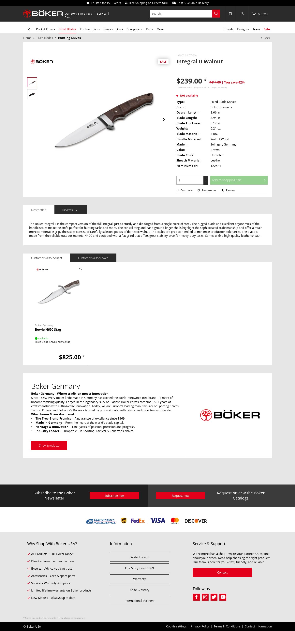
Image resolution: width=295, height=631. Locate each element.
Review (228, 190)
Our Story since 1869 (78, 13)
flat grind (128, 236)
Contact (222, 572)
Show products (49, 445)
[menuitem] (78, 13)
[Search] (216, 14)
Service (102, 13)
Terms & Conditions (227, 626)
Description (38, 210)
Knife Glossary (139, 590)
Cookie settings (176, 626)
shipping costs (196, 87)
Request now (180, 496)
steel (187, 224)
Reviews (70, 209)
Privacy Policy (200, 626)
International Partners (139, 601)
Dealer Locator (140, 557)
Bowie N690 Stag (48, 330)
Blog (67, 17)
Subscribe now (115, 496)
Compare (184, 190)
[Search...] (185, 14)
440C (214, 134)
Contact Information (258, 626)
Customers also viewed (93, 258)
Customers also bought (46, 258)
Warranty (139, 579)
